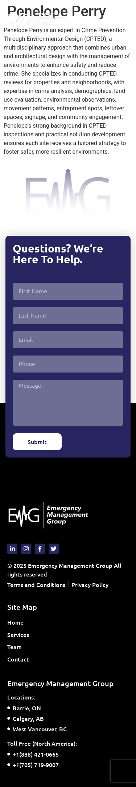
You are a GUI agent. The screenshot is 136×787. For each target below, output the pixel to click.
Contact (18, 659)
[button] (123, 19)
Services (20, 634)
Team (14, 647)
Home (15, 622)
